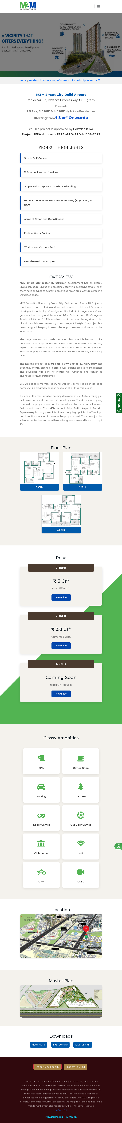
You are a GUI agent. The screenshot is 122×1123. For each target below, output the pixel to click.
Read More (61, 1110)
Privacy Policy (54, 1117)
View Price (61, 597)
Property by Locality (47, 1066)
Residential (35, 80)
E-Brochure (60, 1044)
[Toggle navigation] (98, 6)
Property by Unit (75, 1066)
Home (23, 80)
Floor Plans (38, 1044)
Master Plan (82, 1044)
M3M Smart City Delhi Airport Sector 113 (78, 80)
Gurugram (49, 80)
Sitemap (71, 1117)
